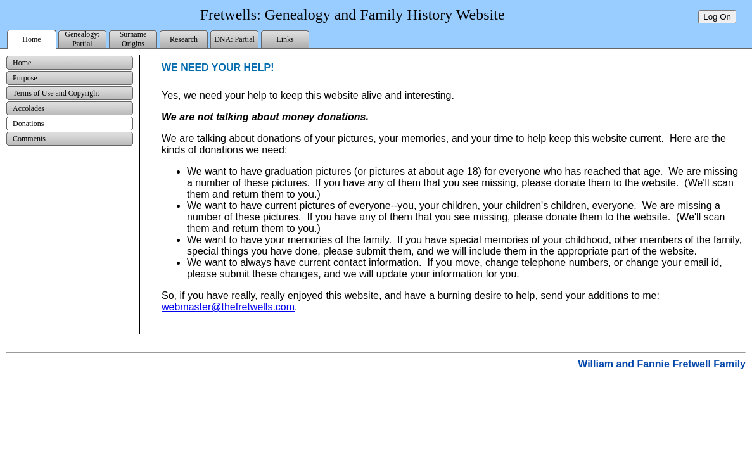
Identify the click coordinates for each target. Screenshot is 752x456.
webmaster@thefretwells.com (228, 306)
